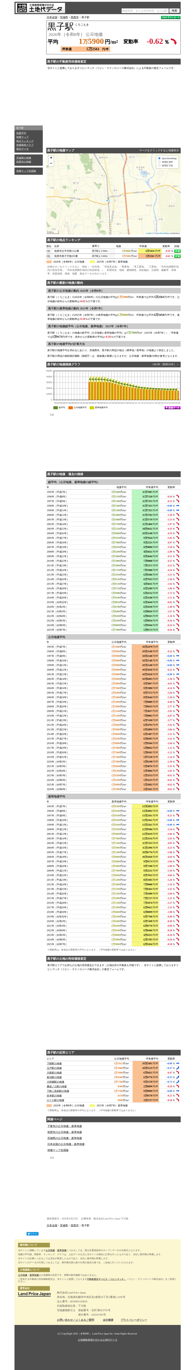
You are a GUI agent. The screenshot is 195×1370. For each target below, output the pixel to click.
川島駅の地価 (54, 1072)
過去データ (22, 149)
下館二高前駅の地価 (58, 1091)
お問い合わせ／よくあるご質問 (75, 1320)
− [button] (51, 163)
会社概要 (108, 1320)
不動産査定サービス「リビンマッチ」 (106, 1279)
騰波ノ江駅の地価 (57, 1086)
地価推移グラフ (25, 145)
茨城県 (64, 17)
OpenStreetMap (162, 233)
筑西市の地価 (23, 161)
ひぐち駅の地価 (55, 1100)
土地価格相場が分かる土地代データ (97, 1340)
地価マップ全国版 (26, 171)
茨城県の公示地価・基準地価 (64, 1138)
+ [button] (51, 158)
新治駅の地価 (54, 1077)
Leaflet (149, 233)
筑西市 (75, 17)
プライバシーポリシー (134, 1320)
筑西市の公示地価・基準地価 (64, 1132)
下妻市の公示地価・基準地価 (64, 1126)
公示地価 (50, 1250)
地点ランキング (25, 141)
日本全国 (52, 17)
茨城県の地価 (23, 158)
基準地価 (61, 1250)
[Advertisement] (28, 69)
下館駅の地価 (54, 1063)
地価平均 (21, 133)
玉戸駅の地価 (54, 1068)
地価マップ (22, 137)
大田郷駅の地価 (55, 1082)
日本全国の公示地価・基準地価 (66, 1144)
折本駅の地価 (54, 1095)
